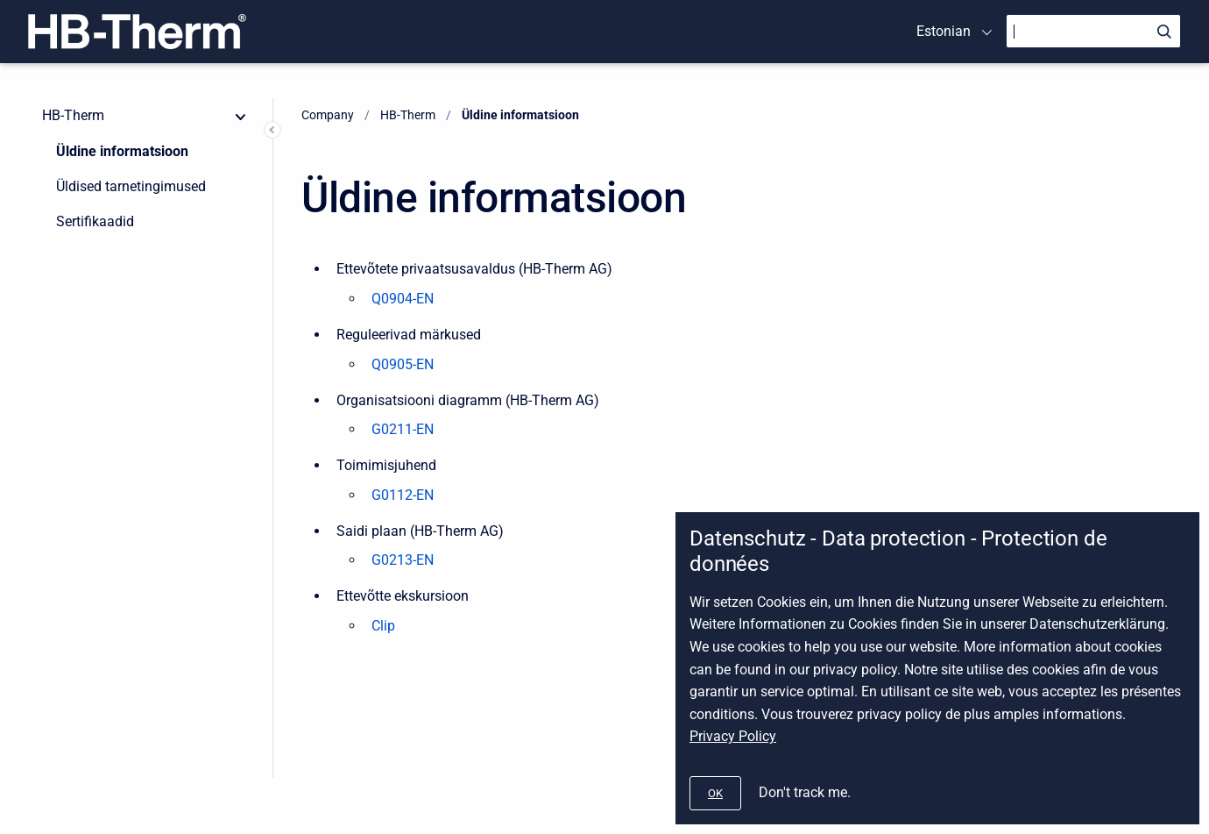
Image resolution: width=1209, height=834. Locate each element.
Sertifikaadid (95, 221)
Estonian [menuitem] (943, 31)
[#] (715, 793)
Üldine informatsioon (122, 151)
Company (327, 115)
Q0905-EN (402, 364)
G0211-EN (402, 429)
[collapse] (240, 115)
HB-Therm (73, 115)
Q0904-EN (402, 298)
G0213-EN (402, 560)
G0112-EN (402, 495)
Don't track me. (805, 792)
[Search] (1093, 31)
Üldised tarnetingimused (131, 186)
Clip (383, 625)
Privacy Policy (732, 736)
